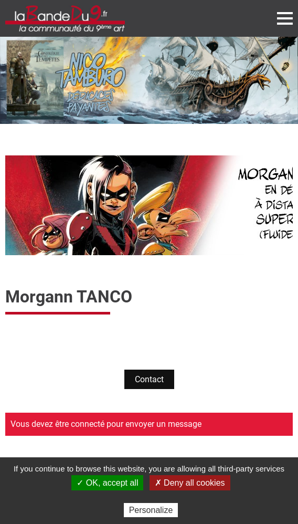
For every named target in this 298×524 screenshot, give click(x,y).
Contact (149, 379)
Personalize (151, 510)
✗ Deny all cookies (190, 482)
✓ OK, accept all (107, 482)
